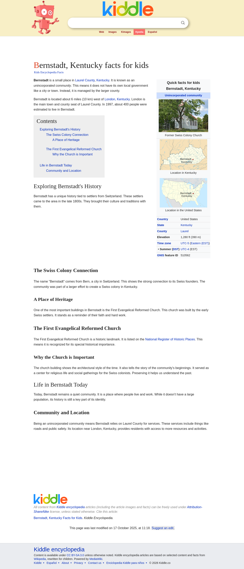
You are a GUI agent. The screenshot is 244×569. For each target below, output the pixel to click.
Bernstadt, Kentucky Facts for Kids (58, 518)
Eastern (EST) (200, 243)
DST (176, 249)
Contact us (94, 562)
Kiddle (38, 562)
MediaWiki (95, 559)
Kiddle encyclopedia (71, 507)
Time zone (164, 243)
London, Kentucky (117, 99)
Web (101, 32)
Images (112, 32)
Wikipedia (40, 559)
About (65, 562)
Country (162, 219)
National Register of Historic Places (170, 339)
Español (152, 32)
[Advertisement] (122, 47)
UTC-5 (185, 243)
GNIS (160, 255)
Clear (174, 23)
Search (183, 22)
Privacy (78, 562)
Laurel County (85, 80)
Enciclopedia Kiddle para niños (125, 562)
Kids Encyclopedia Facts (49, 72)
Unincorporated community (183, 95)
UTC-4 (185, 249)
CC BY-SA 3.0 (75, 555)
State (160, 225)
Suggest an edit (163, 528)
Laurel (185, 231)
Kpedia (139, 32)
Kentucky (186, 225)
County (162, 231)
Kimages (126, 32)
